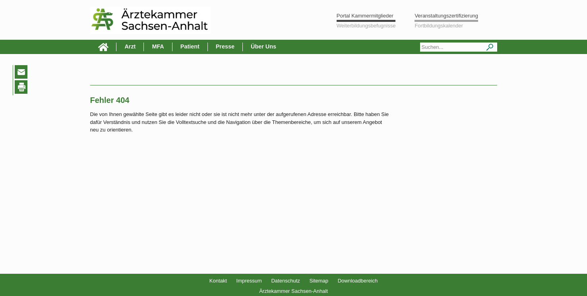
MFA (158, 46)
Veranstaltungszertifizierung (446, 16)
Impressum (249, 281)
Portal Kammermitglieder (365, 16)
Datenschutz (285, 281)
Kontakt (218, 281)
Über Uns (263, 46)
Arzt (130, 46)
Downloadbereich (358, 281)
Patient (190, 46)
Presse (225, 46)
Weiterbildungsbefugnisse (366, 26)
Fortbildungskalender (439, 26)
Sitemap (318, 281)
